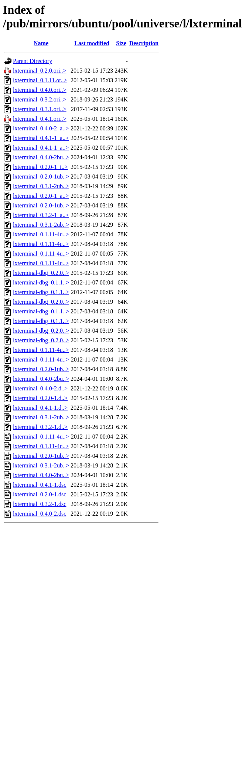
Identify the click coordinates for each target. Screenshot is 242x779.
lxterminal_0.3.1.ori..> (40, 109)
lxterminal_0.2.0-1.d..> (40, 398)
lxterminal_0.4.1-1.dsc (39, 485)
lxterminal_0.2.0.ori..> (40, 70)
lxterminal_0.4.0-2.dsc (39, 513)
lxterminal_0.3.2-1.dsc (39, 504)
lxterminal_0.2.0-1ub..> (41, 176)
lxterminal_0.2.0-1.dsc (39, 494)
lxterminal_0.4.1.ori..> (40, 119)
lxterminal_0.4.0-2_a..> (41, 128)
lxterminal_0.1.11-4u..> (41, 234)
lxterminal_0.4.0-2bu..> (41, 157)
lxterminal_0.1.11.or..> (40, 80)
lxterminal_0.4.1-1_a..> (41, 138)
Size (121, 43)
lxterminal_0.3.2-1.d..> (40, 427)
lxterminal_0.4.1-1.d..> (40, 408)
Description (144, 43)
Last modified (91, 43)
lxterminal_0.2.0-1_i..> (40, 167)
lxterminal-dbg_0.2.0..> (41, 273)
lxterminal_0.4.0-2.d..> (40, 388)
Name (41, 43)
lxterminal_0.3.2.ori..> (40, 99)
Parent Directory (32, 61)
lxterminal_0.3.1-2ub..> (41, 186)
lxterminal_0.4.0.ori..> (40, 90)
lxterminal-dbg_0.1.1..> (41, 282)
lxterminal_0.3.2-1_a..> (41, 215)
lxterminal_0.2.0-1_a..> (41, 196)
